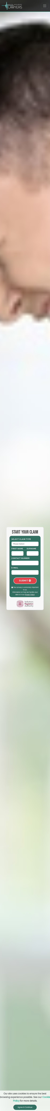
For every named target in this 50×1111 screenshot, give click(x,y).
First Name (17, 549)
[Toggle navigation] (44, 6)
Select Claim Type (21, 539)
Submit (25, 580)
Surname (31, 549)
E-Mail (14, 568)
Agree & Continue (25, 1107)
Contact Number (20, 558)
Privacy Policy (30, 595)
